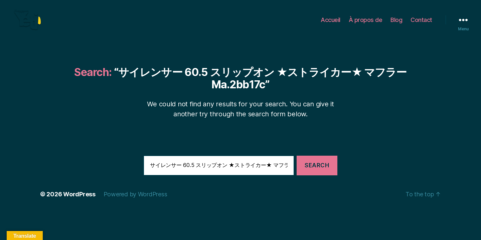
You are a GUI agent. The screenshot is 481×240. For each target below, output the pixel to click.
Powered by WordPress (135, 202)
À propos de (365, 24)
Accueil (330, 24)
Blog (396, 24)
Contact (421, 24)
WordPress (79, 202)
